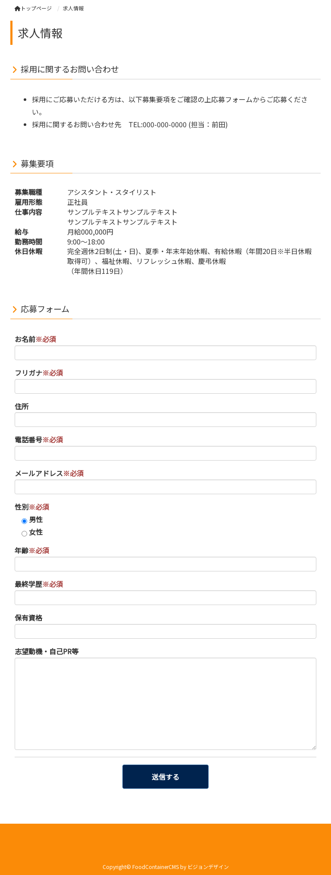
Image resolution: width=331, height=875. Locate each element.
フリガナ (39, 372)
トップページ (33, 8)
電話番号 (39, 439)
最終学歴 (39, 584)
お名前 (35, 339)
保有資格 (28, 617)
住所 (21, 406)
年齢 (32, 550)
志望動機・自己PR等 (46, 651)
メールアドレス (49, 473)
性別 (32, 507)
